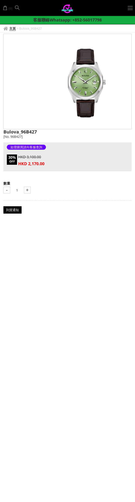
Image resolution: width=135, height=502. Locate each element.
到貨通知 (12, 210)
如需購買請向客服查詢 (26, 147)
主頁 (12, 28)
